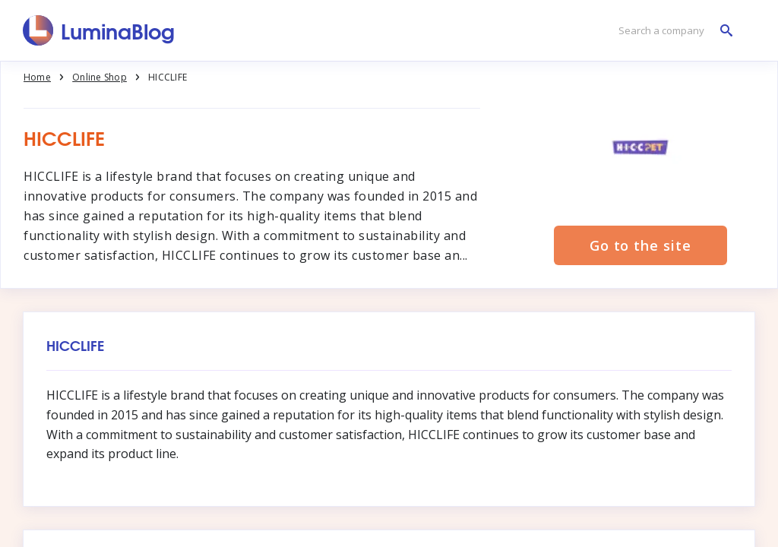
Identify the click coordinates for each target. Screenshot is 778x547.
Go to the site (640, 245)
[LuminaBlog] (99, 30)
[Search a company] (671, 30)
